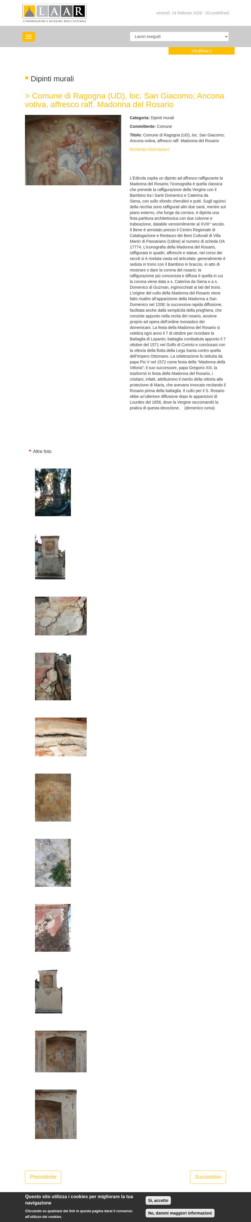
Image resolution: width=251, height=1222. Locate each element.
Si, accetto (158, 1202)
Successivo (208, 1177)
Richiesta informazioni (149, 149)
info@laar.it (202, 51)
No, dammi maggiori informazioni (180, 1215)
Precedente (43, 1177)
